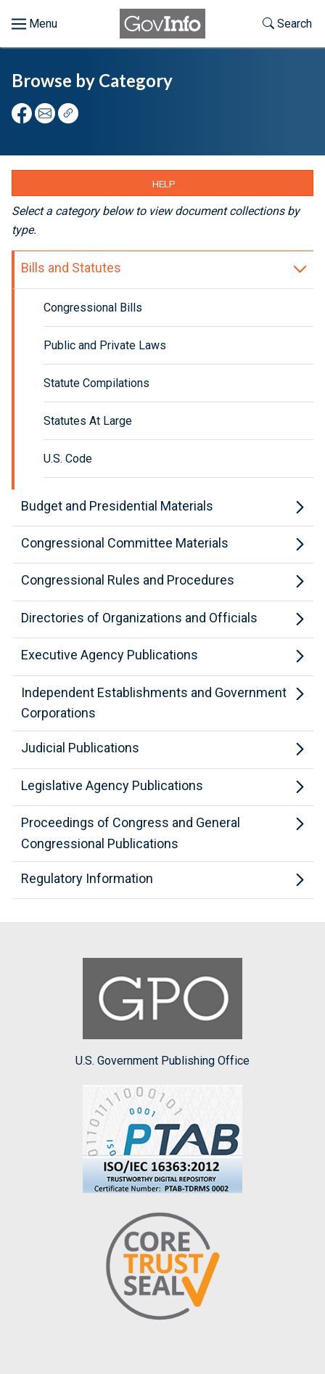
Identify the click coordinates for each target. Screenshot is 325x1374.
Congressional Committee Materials (125, 542)
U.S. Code (68, 459)
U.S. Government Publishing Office (162, 1013)
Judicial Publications (80, 747)
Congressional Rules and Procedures (127, 580)
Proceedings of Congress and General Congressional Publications (130, 833)
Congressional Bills (93, 307)
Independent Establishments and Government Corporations (154, 703)
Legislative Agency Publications (112, 785)
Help (164, 184)
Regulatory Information (87, 878)
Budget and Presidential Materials (117, 505)
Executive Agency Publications (109, 654)
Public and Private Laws (105, 345)
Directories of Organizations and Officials (139, 617)
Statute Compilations (96, 383)
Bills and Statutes (71, 267)
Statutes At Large (88, 421)
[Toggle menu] (34, 23)
